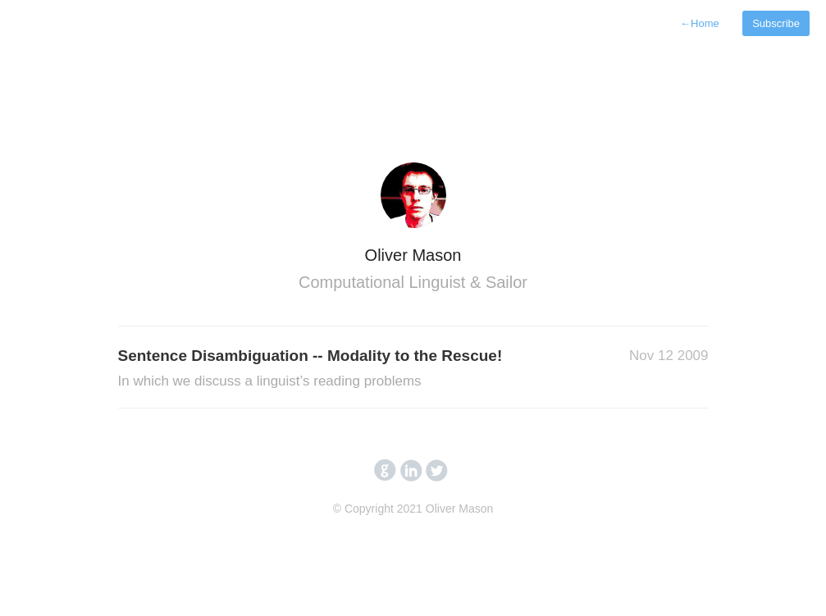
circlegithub (385, 471)
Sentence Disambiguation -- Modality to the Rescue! (310, 369)
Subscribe (776, 23)
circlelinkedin (411, 471)
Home (699, 23)
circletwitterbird (437, 471)
